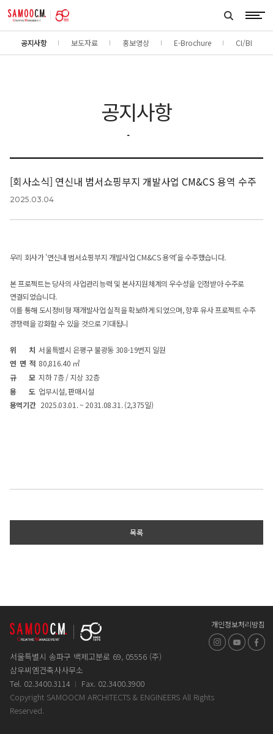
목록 (136, 532)
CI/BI (244, 42)
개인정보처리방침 (238, 624)
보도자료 (84, 42)
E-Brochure (192, 42)
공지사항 (34, 42)
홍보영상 (135, 42)
